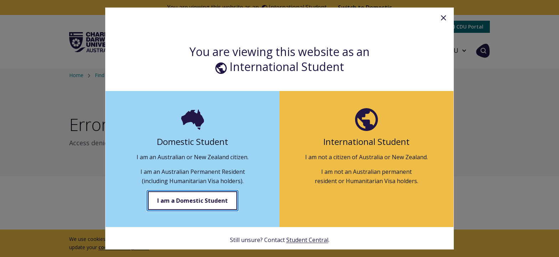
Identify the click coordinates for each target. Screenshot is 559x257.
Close (443, 18)
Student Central (307, 240)
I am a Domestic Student (192, 201)
